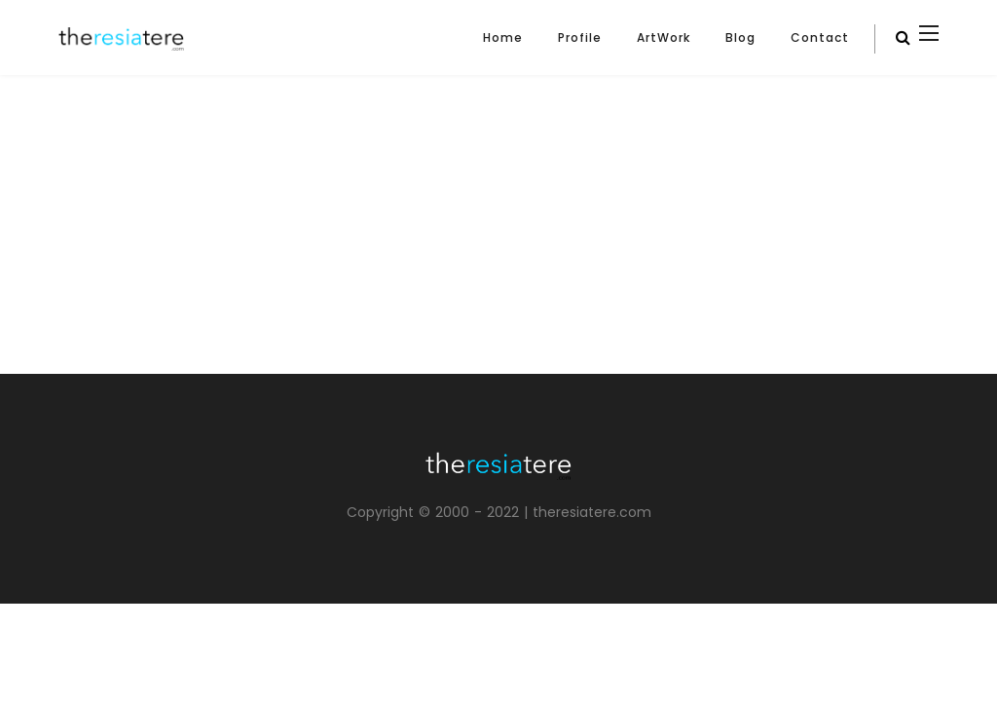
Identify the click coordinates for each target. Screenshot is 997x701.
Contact (820, 37)
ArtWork (663, 37)
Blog (740, 37)
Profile (580, 37)
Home (503, 37)
